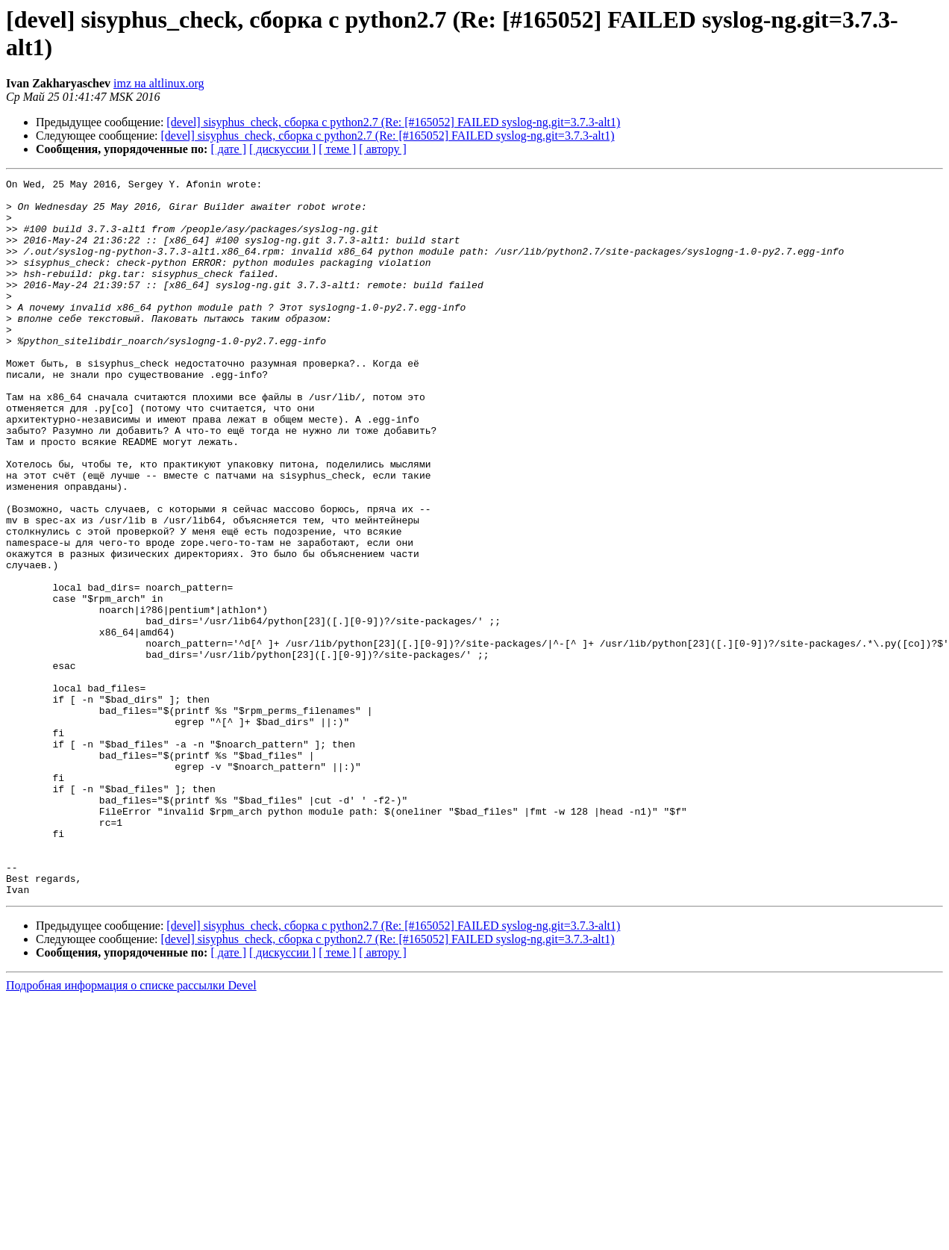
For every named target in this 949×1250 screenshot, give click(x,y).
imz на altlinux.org (158, 83)
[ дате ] (228, 149)
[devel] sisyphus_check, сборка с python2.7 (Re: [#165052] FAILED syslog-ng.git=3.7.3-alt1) (393, 122)
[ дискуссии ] (282, 149)
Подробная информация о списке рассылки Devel (131, 1128)
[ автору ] (382, 149)
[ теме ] (337, 149)
